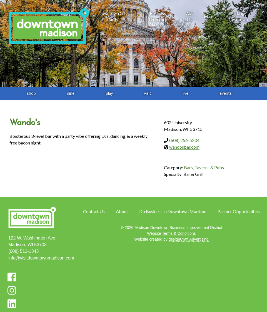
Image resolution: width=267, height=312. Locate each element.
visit (147, 93)
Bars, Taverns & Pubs (204, 167)
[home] (48, 26)
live (185, 93)
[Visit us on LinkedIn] (12, 303)
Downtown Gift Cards (112, 16)
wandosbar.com (184, 146)
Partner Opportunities (239, 211)
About (122, 211)
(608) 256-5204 (184, 140)
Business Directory (158, 16)
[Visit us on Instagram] (12, 290)
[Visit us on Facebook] (12, 277)
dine (70, 93)
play (109, 93)
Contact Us (94, 211)
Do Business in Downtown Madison (172, 211)
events (225, 93)
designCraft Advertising (189, 239)
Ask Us (189, 16)
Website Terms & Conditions (171, 233)
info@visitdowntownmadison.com (41, 258)
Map (208, 16)
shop (31, 93)
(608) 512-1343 (23, 251)
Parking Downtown (237, 16)
